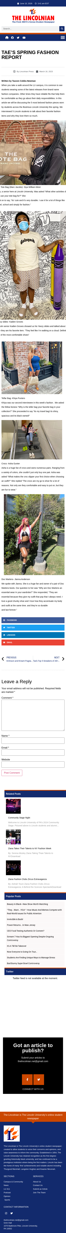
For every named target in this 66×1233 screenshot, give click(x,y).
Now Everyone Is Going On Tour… (22, 952)
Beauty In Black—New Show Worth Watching (27, 904)
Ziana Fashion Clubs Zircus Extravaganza (27, 879)
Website (5, 759)
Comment (7, 698)
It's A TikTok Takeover (16, 946)
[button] (62, 37)
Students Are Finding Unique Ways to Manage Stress (31, 957)
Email (5, 748)
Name (5, 736)
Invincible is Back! (15, 919)
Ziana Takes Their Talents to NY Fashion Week (29, 848)
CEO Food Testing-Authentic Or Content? (25, 931)
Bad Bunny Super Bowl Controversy (23, 963)
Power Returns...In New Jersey (21, 925)
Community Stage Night (19, 818)
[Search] (62, 28)
